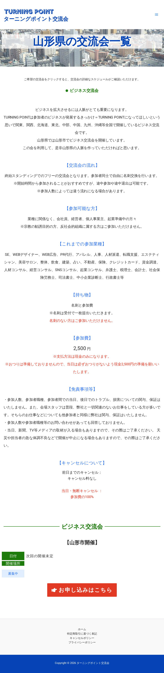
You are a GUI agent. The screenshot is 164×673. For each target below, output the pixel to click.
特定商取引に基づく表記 (82, 633)
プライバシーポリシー (82, 642)
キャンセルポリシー (82, 638)
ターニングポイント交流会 (36, 19)
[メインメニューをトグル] (156, 14)
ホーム (82, 629)
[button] (82, 590)
